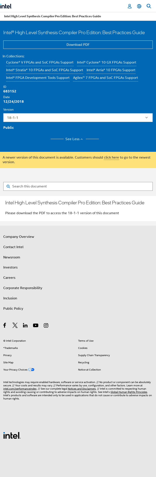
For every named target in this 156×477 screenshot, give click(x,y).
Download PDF (78, 44)
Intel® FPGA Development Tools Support (38, 78)
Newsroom (11, 257)
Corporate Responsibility (22, 288)
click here (111, 157)
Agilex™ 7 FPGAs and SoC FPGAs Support (105, 78)
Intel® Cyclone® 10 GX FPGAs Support (106, 62)
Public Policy (13, 308)
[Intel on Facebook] (5, 326)
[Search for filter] (78, 186)
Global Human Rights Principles (128, 392)
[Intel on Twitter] (15, 326)
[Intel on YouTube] (36, 326)
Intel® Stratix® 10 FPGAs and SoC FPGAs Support (44, 70)
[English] (139, 6)
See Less (74, 139)
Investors (10, 267)
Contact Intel (13, 247)
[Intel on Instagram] (46, 326)
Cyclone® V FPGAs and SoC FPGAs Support (40, 62)
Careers (9, 278)
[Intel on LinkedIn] (25, 326)
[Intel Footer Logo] (12, 435)
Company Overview (18, 237)
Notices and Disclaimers (82, 388)
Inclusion (10, 298)
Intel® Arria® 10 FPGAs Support (111, 70)
